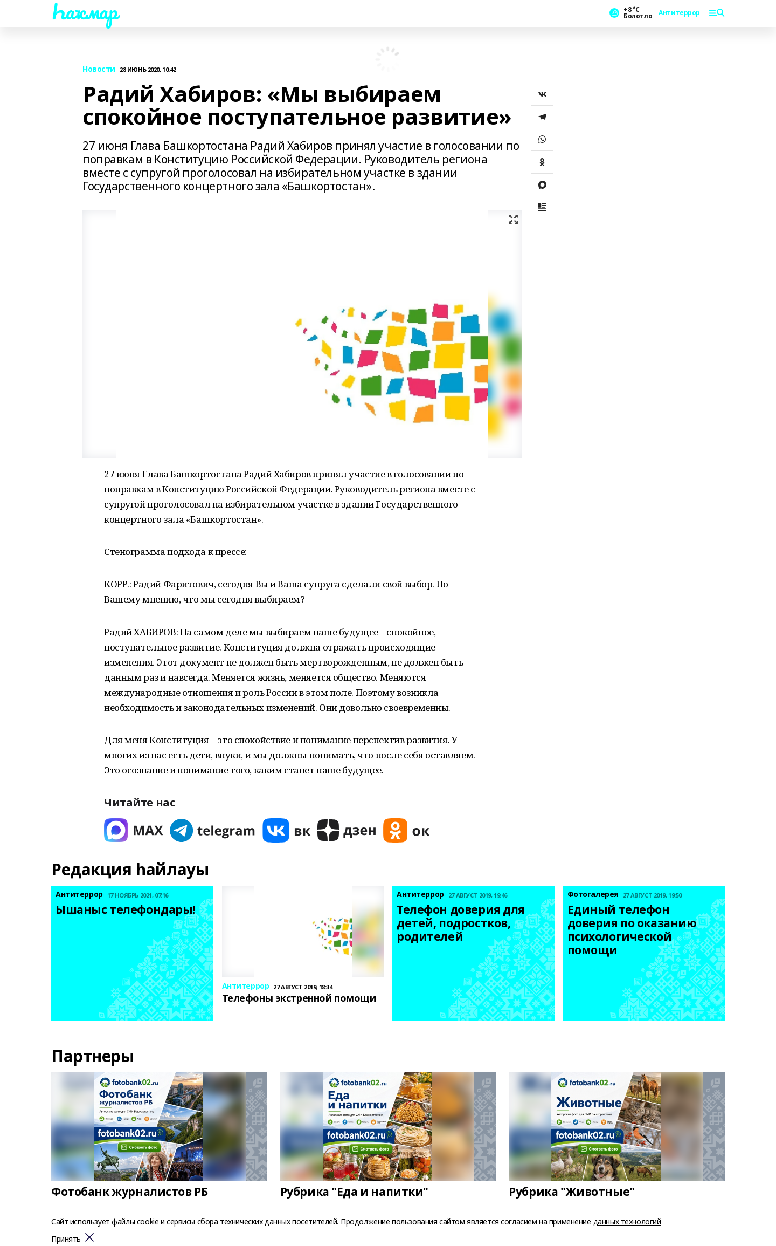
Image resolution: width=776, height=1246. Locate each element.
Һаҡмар (84, 11)
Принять (66, 1239)
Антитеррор (679, 13)
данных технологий (627, 1221)
